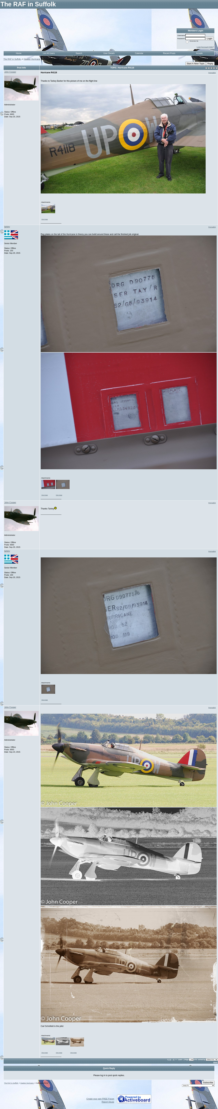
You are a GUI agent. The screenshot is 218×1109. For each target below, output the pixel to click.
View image (44, 219)
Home (18, 53)
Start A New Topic (196, 63)
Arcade (199, 53)
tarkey (7, 227)
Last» (180, 1059)
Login (209, 38)
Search (79, 53)
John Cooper (10, 72)
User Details (109, 53)
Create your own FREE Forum (100, 1099)
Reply (210, 63)
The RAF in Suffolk (12, 59)
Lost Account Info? (205, 47)
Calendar (139, 53)
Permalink (212, 73)
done (215, 1062)
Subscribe (208, 1082)
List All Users (49, 53)
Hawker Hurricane (32, 59)
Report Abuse (108, 1102)
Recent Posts (169, 53)
